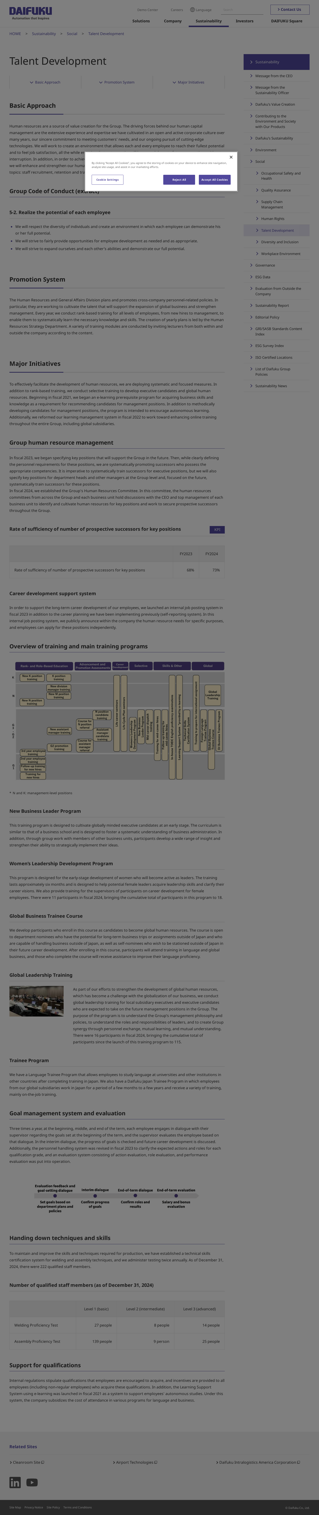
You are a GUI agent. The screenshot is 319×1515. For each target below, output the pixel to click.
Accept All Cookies (214, 179)
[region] (161, 171)
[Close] (231, 157)
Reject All (179, 179)
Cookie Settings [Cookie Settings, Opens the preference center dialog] (107, 179)
